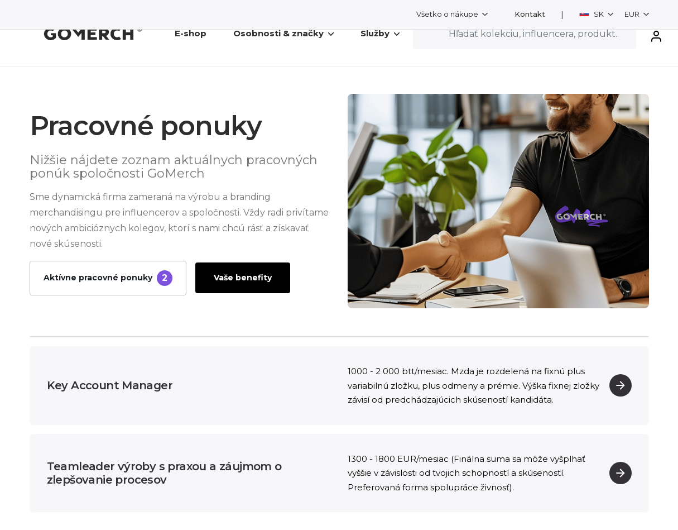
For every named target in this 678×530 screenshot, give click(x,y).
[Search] (524, 33)
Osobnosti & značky (283, 33)
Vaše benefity (243, 278)
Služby (380, 33)
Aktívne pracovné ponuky (108, 278)
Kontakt (529, 14)
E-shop (190, 33)
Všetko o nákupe (448, 13)
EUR (632, 13)
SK (592, 13)
